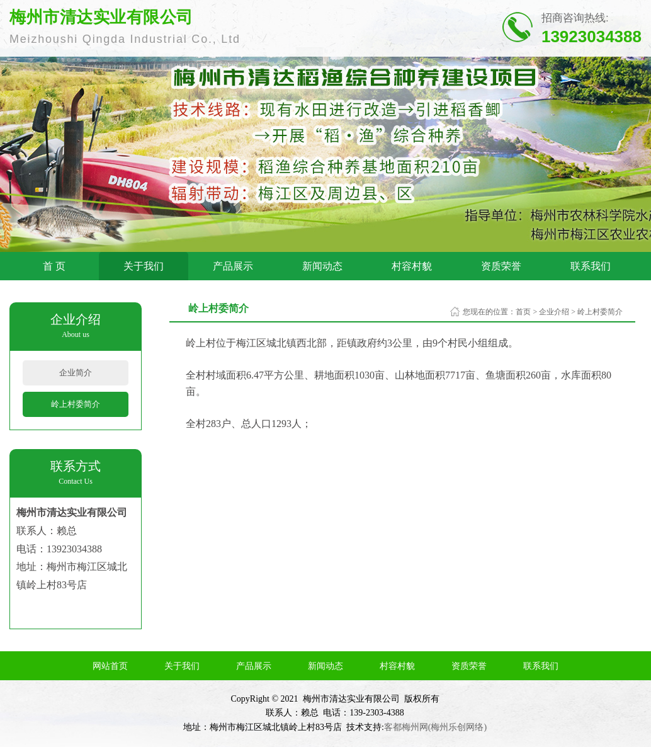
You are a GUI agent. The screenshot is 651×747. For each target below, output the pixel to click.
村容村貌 (412, 266)
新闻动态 (322, 266)
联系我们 (590, 266)
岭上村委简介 (75, 404)
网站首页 (110, 666)
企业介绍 (554, 311)
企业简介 (75, 372)
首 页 (54, 266)
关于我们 (143, 266)
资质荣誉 (501, 266)
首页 (523, 311)
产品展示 (233, 266)
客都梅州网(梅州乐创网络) (435, 727)
